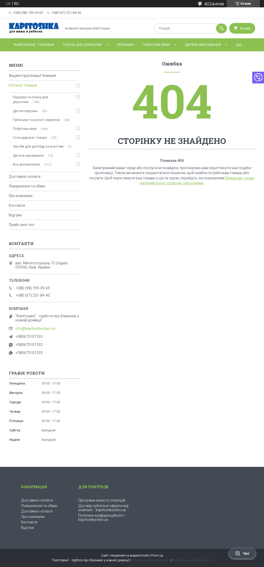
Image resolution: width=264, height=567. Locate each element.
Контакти (17, 205)
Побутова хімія (156, 45)
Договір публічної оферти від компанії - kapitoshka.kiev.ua (103, 508)
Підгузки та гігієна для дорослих (30, 99)
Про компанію (21, 196)
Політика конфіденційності (192, 560)
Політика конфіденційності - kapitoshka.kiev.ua (102, 517)
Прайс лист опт (22, 225)
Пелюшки (125, 45)
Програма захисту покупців (101, 500)
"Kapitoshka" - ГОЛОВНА (33, 45)
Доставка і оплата (24, 176)
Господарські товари (30, 137)
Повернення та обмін (27, 186)
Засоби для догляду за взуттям (38, 146)
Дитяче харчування (203, 45)
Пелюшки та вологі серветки (36, 120)
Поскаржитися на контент (151, 560)
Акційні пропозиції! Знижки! (32, 76)
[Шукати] (221, 28)
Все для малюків (26, 164)
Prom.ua (157, 555)
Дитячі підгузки (25, 111)
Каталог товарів (23, 85)
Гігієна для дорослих (82, 45)
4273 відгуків (214, 3)
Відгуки (15, 215)
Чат (242, 553)
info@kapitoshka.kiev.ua (35, 328)
